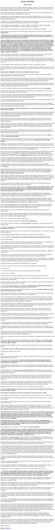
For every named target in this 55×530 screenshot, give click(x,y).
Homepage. (8, 528)
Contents (7, 525)
